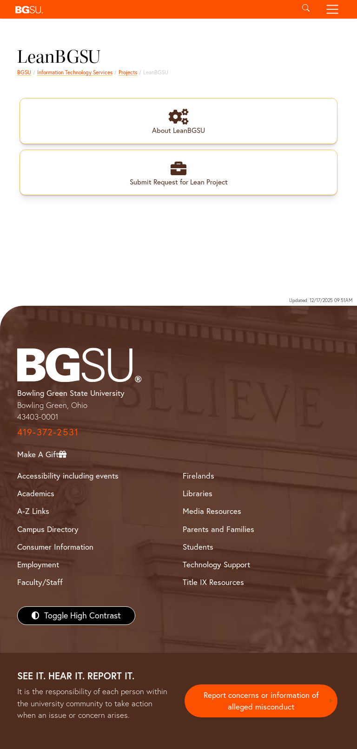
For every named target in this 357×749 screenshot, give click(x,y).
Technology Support (216, 564)
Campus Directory (48, 529)
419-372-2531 (48, 432)
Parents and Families (218, 529)
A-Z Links (33, 511)
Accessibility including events (68, 476)
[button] (151, 9)
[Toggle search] (305, 9)
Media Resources (212, 511)
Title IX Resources (213, 582)
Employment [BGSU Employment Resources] (38, 564)
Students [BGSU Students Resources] (198, 547)
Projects (128, 72)
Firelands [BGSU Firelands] (198, 476)
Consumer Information (55, 547)
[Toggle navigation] (332, 9)
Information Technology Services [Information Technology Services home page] (74, 72)
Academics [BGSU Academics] (35, 494)
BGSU (24, 72)
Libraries (197, 494)
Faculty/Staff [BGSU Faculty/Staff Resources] (40, 582)
